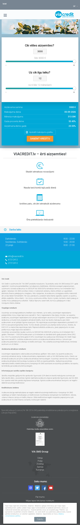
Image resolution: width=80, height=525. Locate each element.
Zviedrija (40, 464)
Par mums (40, 497)
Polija (40, 461)
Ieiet (4, 4)
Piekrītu (40, 519)
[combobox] (75, 6)
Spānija (40, 467)
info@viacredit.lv (16, 256)
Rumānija (40, 470)
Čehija (40, 458)
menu (6, 15)
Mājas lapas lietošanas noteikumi (40, 501)
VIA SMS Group (40, 451)
